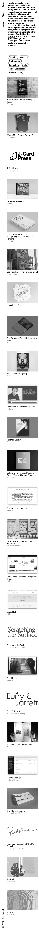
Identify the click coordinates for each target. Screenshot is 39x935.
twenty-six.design (16, 3)
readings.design (15, 41)
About (3, 14)
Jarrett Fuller (20, 9)
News (3, 24)
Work (3, 4)
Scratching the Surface (19, 35)
